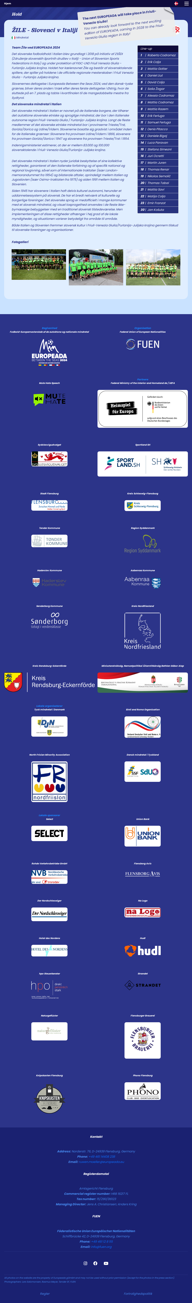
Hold (17, 14)
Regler (45, 1294)
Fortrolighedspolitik (138, 1294)
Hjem (7, 3)
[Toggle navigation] (186, 3)
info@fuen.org (101, 1247)
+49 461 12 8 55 (102, 1241)
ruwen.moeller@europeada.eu (101, 1162)
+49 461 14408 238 (101, 1156)
